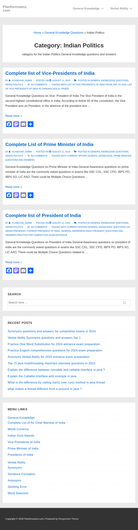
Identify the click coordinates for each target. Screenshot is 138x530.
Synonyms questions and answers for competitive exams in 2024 (52, 331)
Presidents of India (20, 454)
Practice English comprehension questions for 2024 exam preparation (55, 350)
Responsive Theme (69, 518)
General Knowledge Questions (63, 32)
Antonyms (14, 480)
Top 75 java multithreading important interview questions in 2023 (51, 363)
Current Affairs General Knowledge (89, 156)
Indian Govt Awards (21, 435)
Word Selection (18, 493)
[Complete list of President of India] (61, 223)
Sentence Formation (21, 474)
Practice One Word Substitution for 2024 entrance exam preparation (54, 344)
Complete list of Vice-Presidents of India (50, 73)
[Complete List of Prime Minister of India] (61, 151)
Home (37, 32)
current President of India (43, 231)
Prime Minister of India (23, 448)
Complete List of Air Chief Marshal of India (36, 422)
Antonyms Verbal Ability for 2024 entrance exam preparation (48, 356)
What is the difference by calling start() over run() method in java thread (56, 382)
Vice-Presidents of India (24, 442)
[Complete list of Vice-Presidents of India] (61, 80)
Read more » (13, 115)
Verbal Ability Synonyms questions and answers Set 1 (44, 337)
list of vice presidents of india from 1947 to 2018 (96, 84)
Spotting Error (17, 486)
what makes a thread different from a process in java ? (45, 388)
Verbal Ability (122, 8)
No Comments (39, 84)
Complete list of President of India (43, 215)
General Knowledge (89, 8)
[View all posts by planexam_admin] (20, 80)
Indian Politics (14, 84)
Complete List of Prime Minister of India (49, 144)
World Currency (18, 429)
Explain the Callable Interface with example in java (42, 376)
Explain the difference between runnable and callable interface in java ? (56, 369)
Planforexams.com (15, 8)
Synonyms (15, 467)
